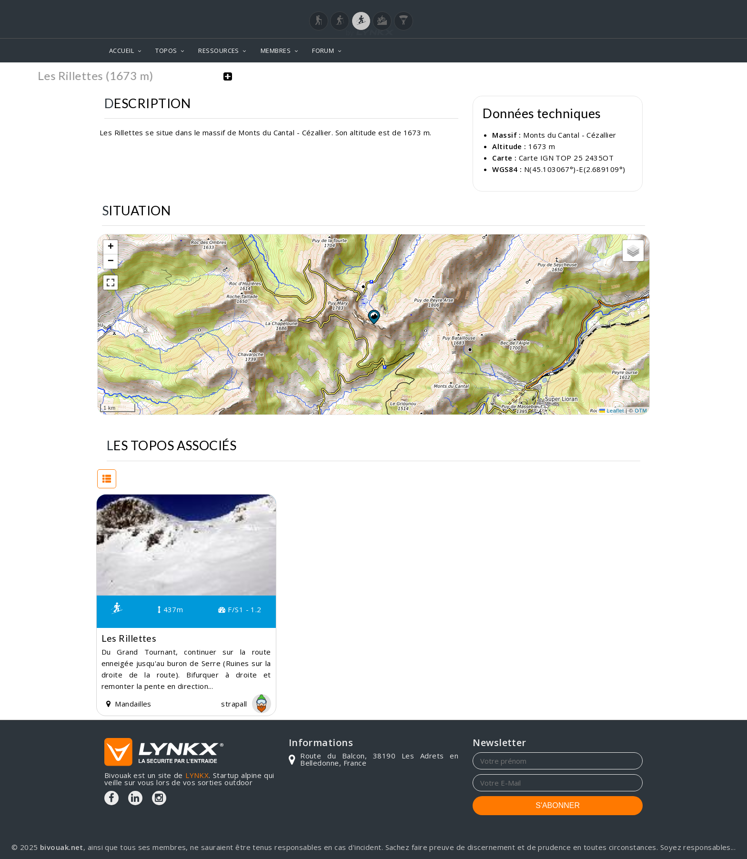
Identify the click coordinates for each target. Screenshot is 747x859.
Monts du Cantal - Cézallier (569, 135)
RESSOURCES (218, 50)
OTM (641, 411)
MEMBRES (276, 50)
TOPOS (166, 50)
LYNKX (197, 775)
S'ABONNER (557, 805)
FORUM (323, 50)
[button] (373, 316)
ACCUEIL (121, 50)
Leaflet (611, 411)
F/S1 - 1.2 (239, 609)
